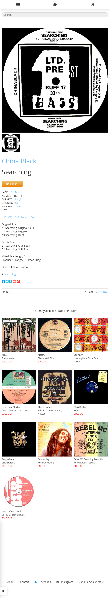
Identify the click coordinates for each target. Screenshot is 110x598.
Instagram (65, 582)
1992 (18, 206)
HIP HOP (7, 217)
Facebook (43, 582)
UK (17, 203)
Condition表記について (92, 582)
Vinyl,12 (18, 199)
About (10, 582)
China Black (19, 161)
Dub (32, 217)
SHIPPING (101, 291)
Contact (24, 582)
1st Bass (15, 192)
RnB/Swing (21, 217)
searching (10, 274)
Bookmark (12, 183)
